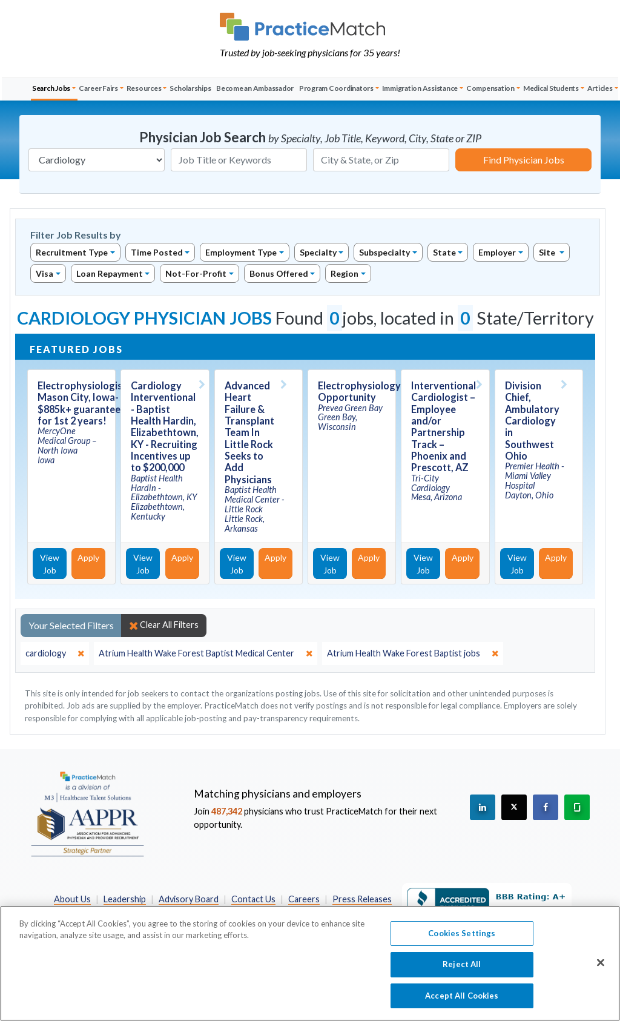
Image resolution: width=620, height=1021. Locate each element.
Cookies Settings (461, 940)
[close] (54, 653)
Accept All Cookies (461, 1003)
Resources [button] (144, 88)
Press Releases (362, 899)
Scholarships (190, 88)
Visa (44, 273)
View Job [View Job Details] (49, 563)
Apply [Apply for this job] (88, 557)
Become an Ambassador (255, 88)
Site (548, 252)
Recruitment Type (72, 252)
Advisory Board (189, 899)
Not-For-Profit (195, 273)
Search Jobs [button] (51, 88)
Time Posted (157, 252)
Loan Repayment (109, 273)
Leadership (125, 899)
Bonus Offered (278, 273)
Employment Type (241, 252)
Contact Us (253, 899)
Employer (497, 252)
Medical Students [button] (551, 88)
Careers (304, 899)
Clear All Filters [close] (164, 625)
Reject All (462, 971)
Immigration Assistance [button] (420, 88)
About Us (72, 899)
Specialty (318, 252)
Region (344, 273)
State (444, 252)
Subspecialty (384, 252)
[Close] (600, 969)
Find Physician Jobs (523, 159)
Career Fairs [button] (98, 88)
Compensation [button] (490, 88)
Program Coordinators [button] (336, 88)
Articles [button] (600, 88)
